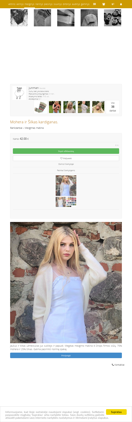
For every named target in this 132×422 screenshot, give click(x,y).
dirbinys (67, 4)
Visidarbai (112, 106)
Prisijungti (66, 355)
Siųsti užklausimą (66, 151)
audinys (76, 4)
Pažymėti (66, 158)
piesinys (48, 4)
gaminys (85, 4)
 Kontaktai (118, 364)
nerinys (39, 4)
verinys (20, 4)
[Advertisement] (66, 57)
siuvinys (58, 4)
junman (34, 88)
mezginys (29, 4)
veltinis (11, 4)
